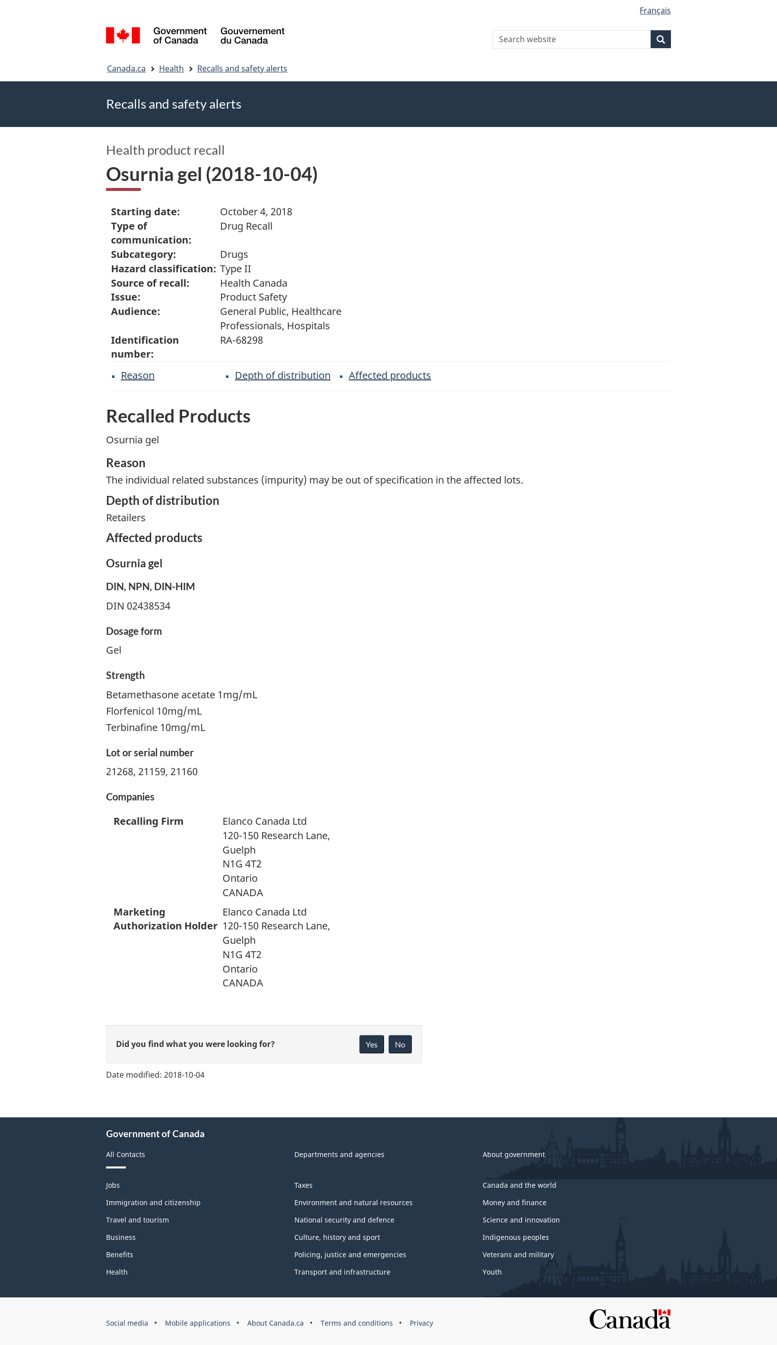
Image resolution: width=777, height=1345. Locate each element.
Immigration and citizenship (153, 1202)
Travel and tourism (137, 1219)
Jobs (113, 1185)
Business (121, 1237)
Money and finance (515, 1202)
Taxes (303, 1185)
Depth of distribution (283, 375)
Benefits (119, 1254)
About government (514, 1154)
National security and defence (344, 1219)
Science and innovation (521, 1219)
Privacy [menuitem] (421, 1323)
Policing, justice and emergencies (350, 1254)
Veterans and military (518, 1254)
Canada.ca (126, 68)
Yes (372, 1044)
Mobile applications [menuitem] (197, 1323)
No (400, 1044)
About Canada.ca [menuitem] (275, 1323)
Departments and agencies (339, 1154)
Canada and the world (519, 1185)
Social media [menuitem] (127, 1323)
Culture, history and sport (337, 1237)
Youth (492, 1272)
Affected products (390, 375)
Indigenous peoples (516, 1237)
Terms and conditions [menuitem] (357, 1323)
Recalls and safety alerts (242, 68)
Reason (138, 375)
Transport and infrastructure (342, 1272)
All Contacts (125, 1154)
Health (171, 68)
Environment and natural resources (353, 1202)
